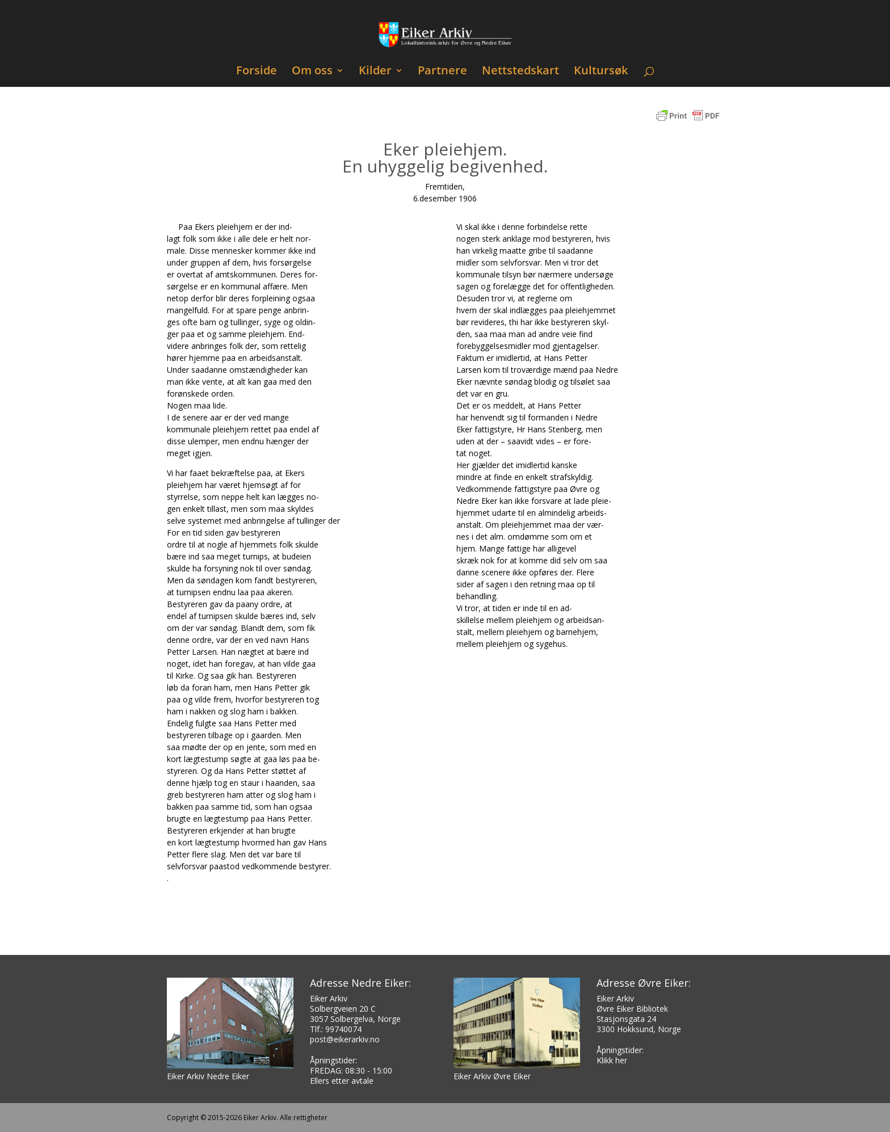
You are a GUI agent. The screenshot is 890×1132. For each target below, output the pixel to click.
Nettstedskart (520, 72)
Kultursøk (601, 72)
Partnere (442, 72)
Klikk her (612, 1060)
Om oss (312, 72)
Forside (256, 72)
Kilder (375, 72)
